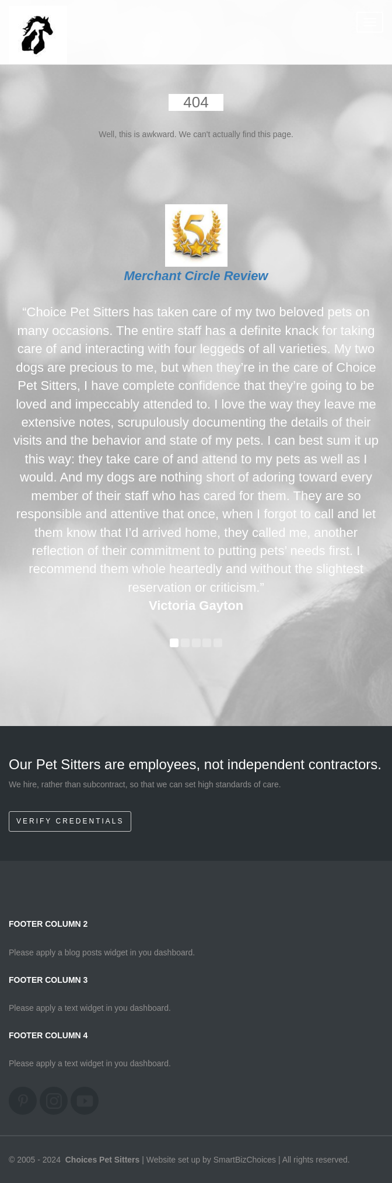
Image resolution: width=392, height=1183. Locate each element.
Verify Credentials (70, 821)
